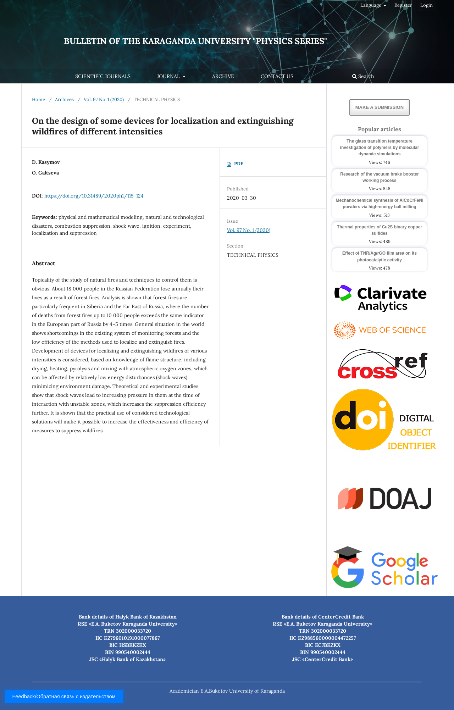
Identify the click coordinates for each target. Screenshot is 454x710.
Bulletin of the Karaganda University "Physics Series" (195, 40)
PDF (238, 164)
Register (403, 5)
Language (371, 5)
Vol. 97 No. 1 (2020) (104, 99)
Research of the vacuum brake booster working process (379, 177)
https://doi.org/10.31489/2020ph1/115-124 (94, 196)
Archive (223, 76)
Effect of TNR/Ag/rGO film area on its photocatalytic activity (379, 256)
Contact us (277, 76)
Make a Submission (379, 107)
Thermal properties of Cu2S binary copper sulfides (379, 230)
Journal (169, 76)
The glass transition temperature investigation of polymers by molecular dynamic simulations (379, 147)
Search (363, 76)
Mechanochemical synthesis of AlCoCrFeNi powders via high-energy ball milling (379, 203)
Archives (64, 99)
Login (426, 5)
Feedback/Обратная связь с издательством (64, 696)
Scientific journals (103, 76)
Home (38, 99)
